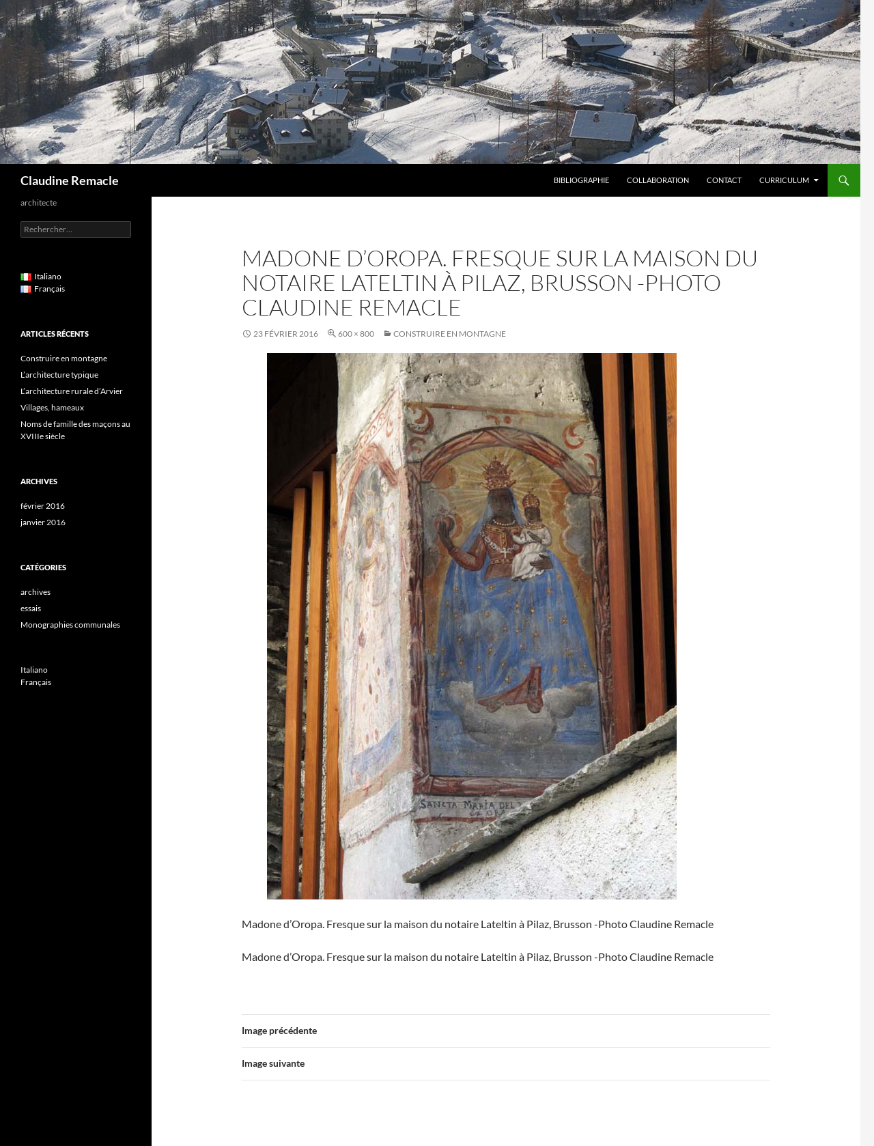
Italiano (34, 670)
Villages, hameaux (52, 407)
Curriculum (784, 180)
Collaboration (658, 180)
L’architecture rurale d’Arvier (71, 391)
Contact (724, 180)
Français (35, 682)
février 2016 (42, 506)
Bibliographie (581, 180)
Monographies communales (70, 624)
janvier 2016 (43, 522)
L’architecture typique (59, 374)
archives (35, 592)
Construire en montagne (449, 334)
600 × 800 (356, 334)
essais (30, 608)
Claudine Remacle (69, 180)
